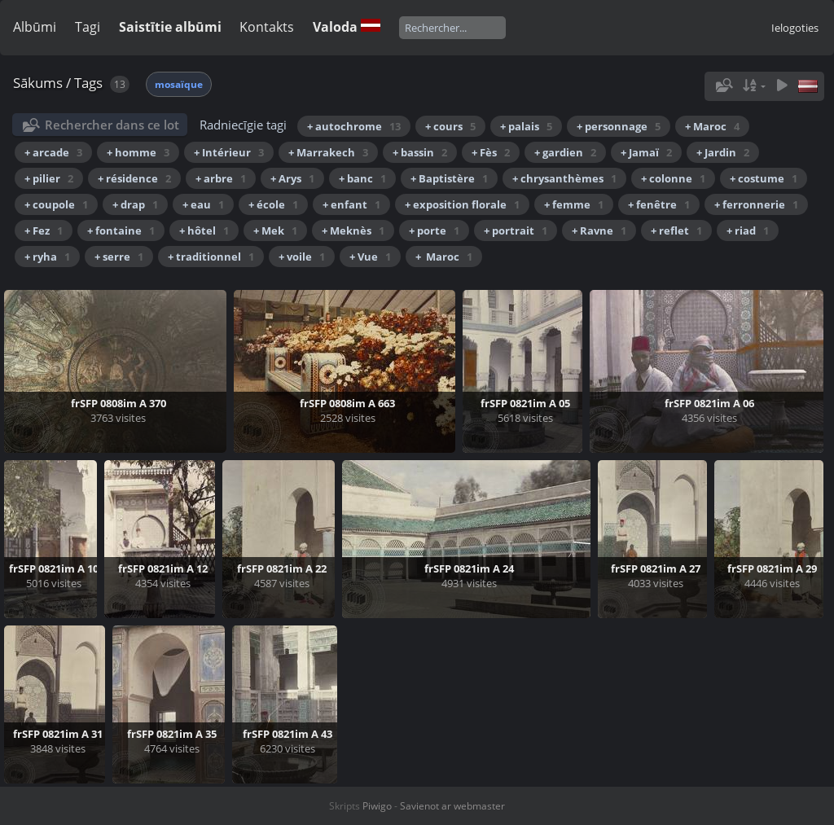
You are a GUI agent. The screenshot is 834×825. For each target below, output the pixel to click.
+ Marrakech (328, 152)
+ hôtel (204, 230)
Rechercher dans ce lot (112, 124)
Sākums (38, 82)
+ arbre (220, 178)
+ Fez (43, 230)
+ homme (138, 152)
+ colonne (673, 178)
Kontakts (266, 27)
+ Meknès (353, 230)
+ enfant (351, 204)
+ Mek (275, 230)
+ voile (302, 256)
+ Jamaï (646, 152)
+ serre (118, 256)
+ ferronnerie (756, 204)
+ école (273, 204)
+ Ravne (599, 230)
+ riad (747, 230)
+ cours (450, 126)
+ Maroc (712, 126)
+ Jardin (722, 152)
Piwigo (377, 806)
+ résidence (134, 178)
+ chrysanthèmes (564, 178)
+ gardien (565, 152)
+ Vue (370, 256)
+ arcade (53, 152)
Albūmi (34, 27)
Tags (88, 82)
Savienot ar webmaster (452, 806)
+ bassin (420, 152)
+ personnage (619, 126)
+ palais (526, 126)
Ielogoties (795, 27)
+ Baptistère (449, 178)
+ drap (135, 204)
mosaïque (179, 84)
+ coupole (56, 204)
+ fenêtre (659, 204)
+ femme (574, 204)
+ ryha (47, 256)
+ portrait (515, 230)
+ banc (362, 178)
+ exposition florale (462, 204)
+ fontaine (121, 230)
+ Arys (292, 178)
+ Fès (491, 152)
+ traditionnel (211, 256)
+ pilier (48, 178)
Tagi (87, 27)
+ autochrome (354, 126)
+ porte (434, 230)
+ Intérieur (229, 152)
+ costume (763, 178)
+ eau (203, 204)
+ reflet (676, 230)
